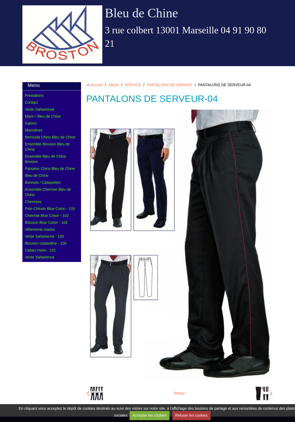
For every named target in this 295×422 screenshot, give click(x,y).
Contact (31, 102)
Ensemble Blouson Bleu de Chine (47, 147)
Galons (31, 123)
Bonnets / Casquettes (43, 182)
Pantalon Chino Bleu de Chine (50, 168)
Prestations (34, 95)
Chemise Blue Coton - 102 (47, 215)
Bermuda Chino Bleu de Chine (50, 137)
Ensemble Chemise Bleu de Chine (48, 192)
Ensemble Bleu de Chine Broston (45, 159)
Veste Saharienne (40, 109)
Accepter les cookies (149, 415)
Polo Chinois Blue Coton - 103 (50, 208)
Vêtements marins (40, 229)
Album (113, 85)
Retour (179, 393)
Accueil (97, 85)
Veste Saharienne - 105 (44, 236)
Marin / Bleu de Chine (43, 116)
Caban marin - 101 (40, 250)
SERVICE (133, 85)
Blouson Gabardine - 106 (46, 243)
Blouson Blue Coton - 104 (46, 222)
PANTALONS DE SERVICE (169, 85)
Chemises (33, 202)
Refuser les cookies (191, 415)
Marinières (33, 130)
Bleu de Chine (141, 13)
